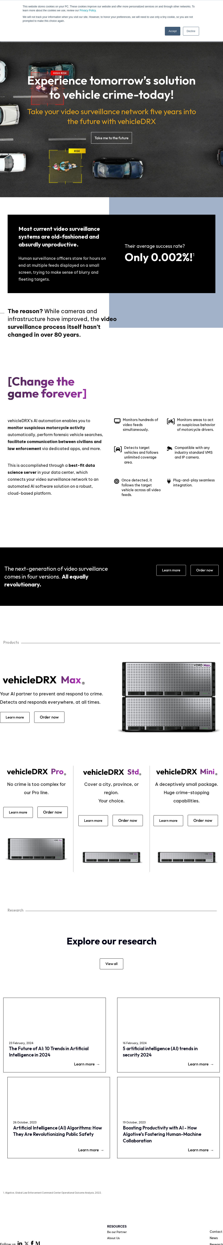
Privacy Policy (90, 1217)
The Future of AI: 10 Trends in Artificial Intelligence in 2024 (26, 1075)
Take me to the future (111, 138)
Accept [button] (173, 31)
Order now (203, 570)
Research (216, 1205)
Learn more (167, 570)
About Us (114, 1199)
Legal (141, 1217)
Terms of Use (119, 1217)
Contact (216, 1192)
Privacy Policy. (87, 10)
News (214, 1198)
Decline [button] (191, 31)
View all (111, 977)
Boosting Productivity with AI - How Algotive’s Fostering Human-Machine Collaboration (193, 1082)
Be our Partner (117, 1192)
